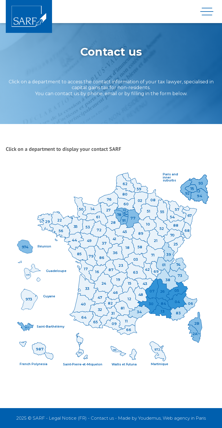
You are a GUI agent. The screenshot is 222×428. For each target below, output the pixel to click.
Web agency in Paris (184, 418)
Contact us (102, 418)
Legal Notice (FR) (68, 418)
